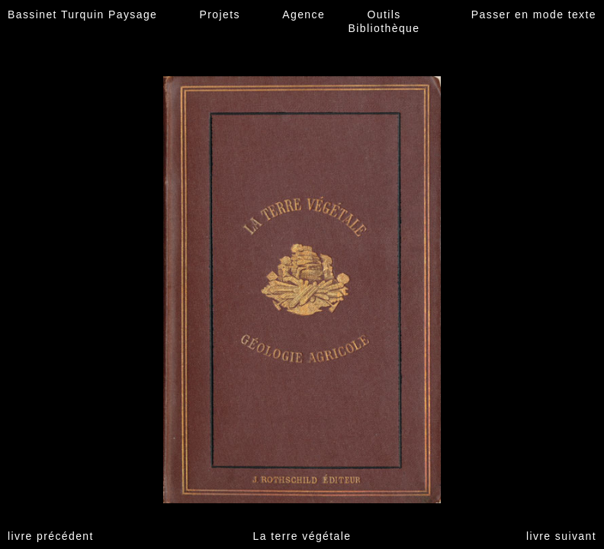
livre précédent (51, 536)
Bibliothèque (384, 28)
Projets (220, 14)
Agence (303, 14)
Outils (383, 14)
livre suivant (561, 536)
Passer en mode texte (533, 14)
